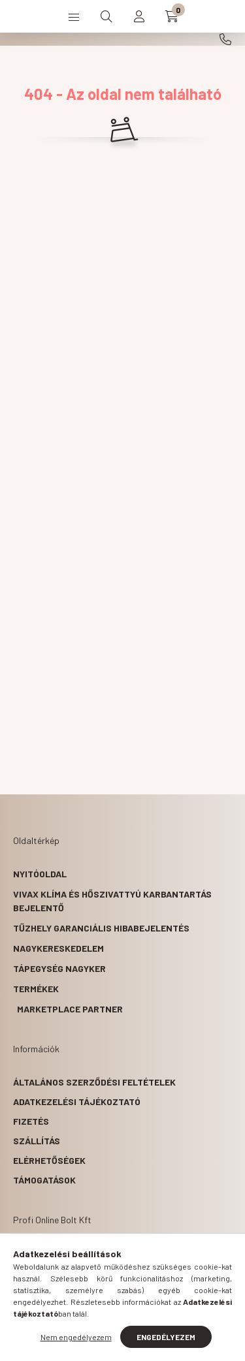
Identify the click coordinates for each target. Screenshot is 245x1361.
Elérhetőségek (49, 1160)
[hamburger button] (74, 16)
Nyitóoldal (40, 873)
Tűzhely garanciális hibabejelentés (101, 927)
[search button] (106, 16)
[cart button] (172, 16)
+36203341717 (225, 39)
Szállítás (36, 1140)
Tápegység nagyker (59, 968)
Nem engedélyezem (76, 1336)
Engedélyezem (166, 1336)
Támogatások (44, 1179)
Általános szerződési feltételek (94, 1081)
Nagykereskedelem (58, 948)
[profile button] (139, 16)
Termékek (36, 988)
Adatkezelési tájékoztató (76, 1101)
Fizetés (31, 1121)
